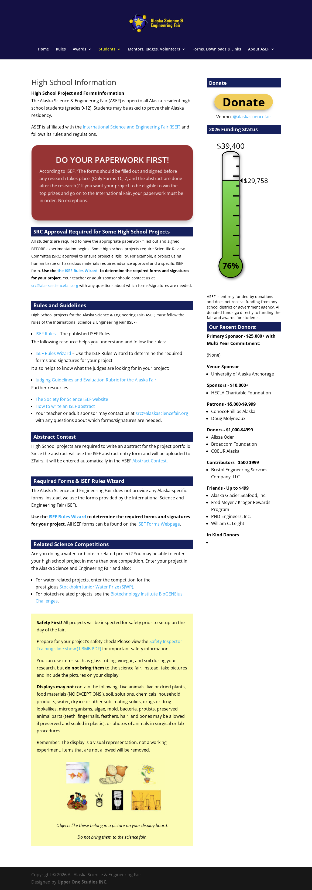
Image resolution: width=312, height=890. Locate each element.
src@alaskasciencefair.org (54, 285)
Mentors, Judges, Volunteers (154, 49)
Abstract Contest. (150, 461)
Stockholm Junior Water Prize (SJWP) (96, 587)
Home (43, 49)
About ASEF (258, 49)
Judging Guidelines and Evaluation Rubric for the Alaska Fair (96, 380)
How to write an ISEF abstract (65, 406)
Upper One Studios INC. (82, 882)
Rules (61, 49)
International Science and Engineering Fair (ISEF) (131, 127)
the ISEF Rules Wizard (77, 270)
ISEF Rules (46, 334)
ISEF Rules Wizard (53, 353)
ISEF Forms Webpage (159, 524)
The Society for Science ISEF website (72, 399)
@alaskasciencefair (252, 117)
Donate (243, 102)
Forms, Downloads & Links (217, 49)
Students (107, 49)
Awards (79, 49)
